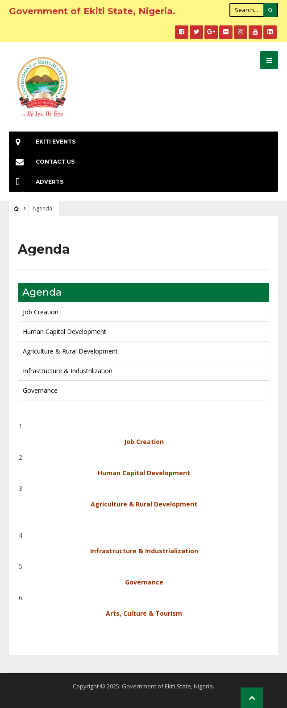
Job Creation (40, 312)
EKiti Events (42, 142)
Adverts (36, 182)
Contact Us (42, 162)
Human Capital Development (64, 331)
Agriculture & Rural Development (70, 351)
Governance (40, 390)
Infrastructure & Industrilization (67, 370)
